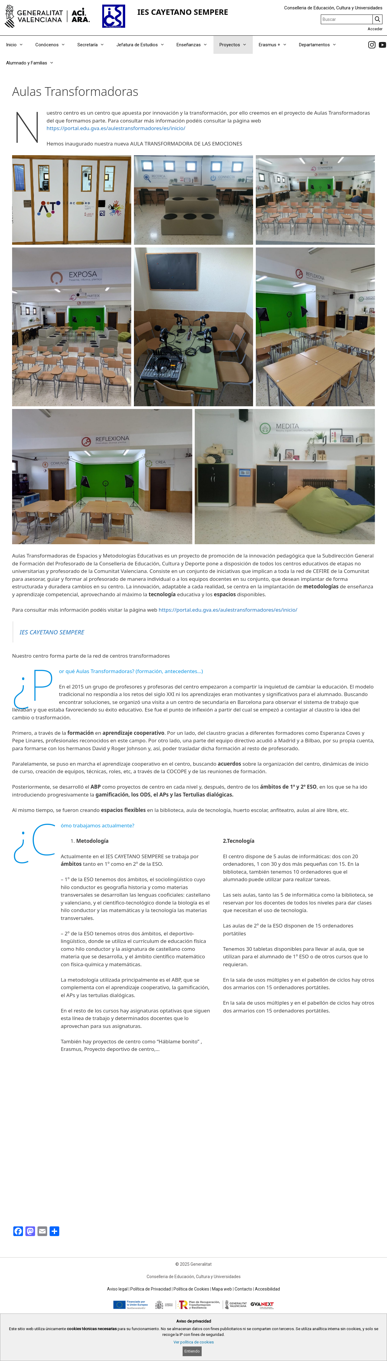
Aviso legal (117, 1289)
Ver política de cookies (194, 1342)
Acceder (375, 29)
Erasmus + (276, 45)
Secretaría (93, 45)
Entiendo (192, 1351)
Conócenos (53, 45)
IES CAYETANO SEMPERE (182, 12)
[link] (371, 44)
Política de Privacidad (150, 1289)
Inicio (17, 45)
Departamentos (321, 45)
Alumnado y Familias (33, 63)
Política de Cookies (191, 1289)
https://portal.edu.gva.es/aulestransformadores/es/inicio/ (116, 128)
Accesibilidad (267, 1289)
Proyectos (236, 45)
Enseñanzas (195, 45)
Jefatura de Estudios (143, 45)
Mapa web (222, 1289)
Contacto (243, 1289)
